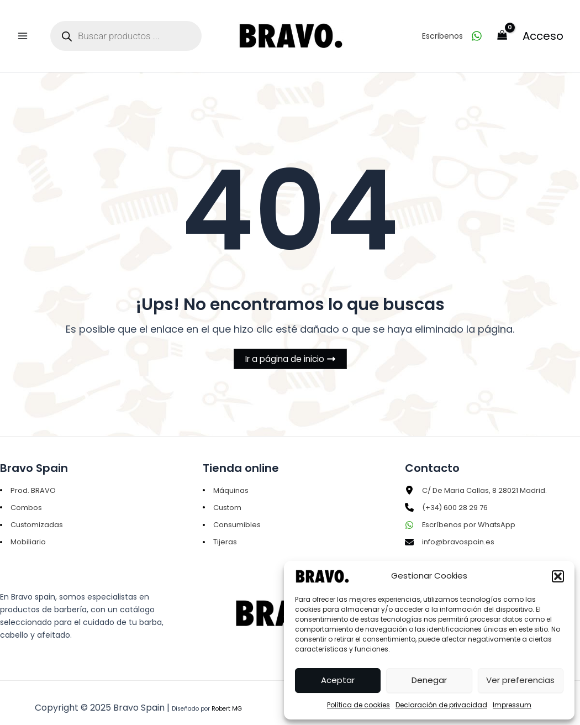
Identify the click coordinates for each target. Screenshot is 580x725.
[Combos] (22, 494)
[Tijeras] (220, 530)
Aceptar (338, 680)
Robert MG (227, 698)
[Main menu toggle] (22, 28)
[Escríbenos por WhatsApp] (462, 512)
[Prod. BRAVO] (28, 476)
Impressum (512, 705)
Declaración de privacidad (441, 705)
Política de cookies (358, 705)
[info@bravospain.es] (451, 530)
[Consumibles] (233, 512)
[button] (557, 576)
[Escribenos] (452, 28)
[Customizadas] (33, 512)
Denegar (429, 680)
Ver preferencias (520, 680)
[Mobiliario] (23, 530)
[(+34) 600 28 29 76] (451, 494)
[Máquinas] (226, 476)
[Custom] (224, 494)
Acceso (543, 28)
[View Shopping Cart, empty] (502, 28)
